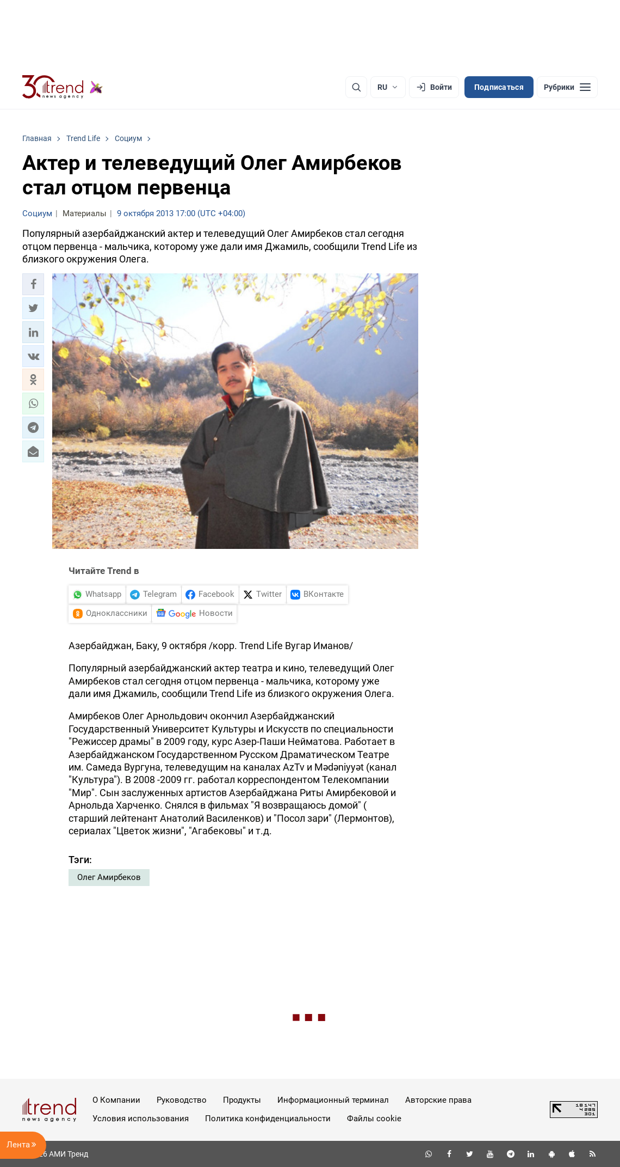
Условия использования (140, 1118)
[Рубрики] (567, 87)
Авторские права (438, 1100)
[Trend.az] (62, 87)
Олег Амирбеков (109, 877)
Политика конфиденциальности (268, 1118)
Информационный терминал (333, 1100)
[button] (33, 284)
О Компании (116, 1100)
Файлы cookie (374, 1118)
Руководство (182, 1100)
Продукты (242, 1100)
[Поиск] (356, 87)
